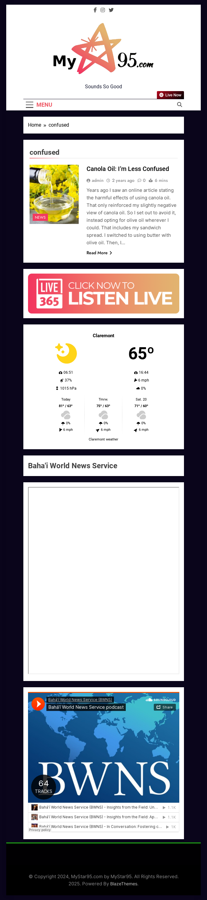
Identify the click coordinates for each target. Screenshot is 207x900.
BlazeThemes (123, 883)
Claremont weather (103, 439)
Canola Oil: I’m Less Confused (128, 169)
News (40, 217)
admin (98, 180)
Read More (99, 253)
